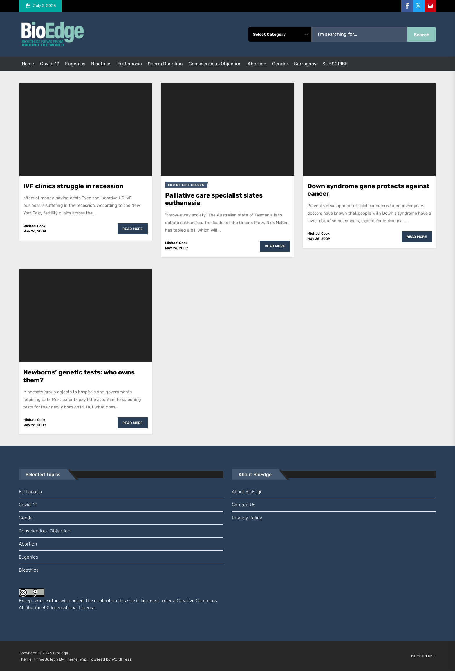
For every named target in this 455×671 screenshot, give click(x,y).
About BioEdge (247, 491)
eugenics (75, 64)
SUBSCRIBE (335, 64)
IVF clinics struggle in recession (73, 186)
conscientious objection (215, 64)
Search (421, 34)
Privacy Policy (247, 518)
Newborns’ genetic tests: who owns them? (79, 376)
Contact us (243, 504)
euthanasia (129, 64)
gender (280, 64)
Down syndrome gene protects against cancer (368, 190)
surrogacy (305, 64)
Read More (132, 229)
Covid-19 (49, 64)
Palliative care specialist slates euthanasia (214, 199)
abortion (257, 64)
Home (28, 64)
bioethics (101, 64)
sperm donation (165, 64)
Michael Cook (34, 226)
